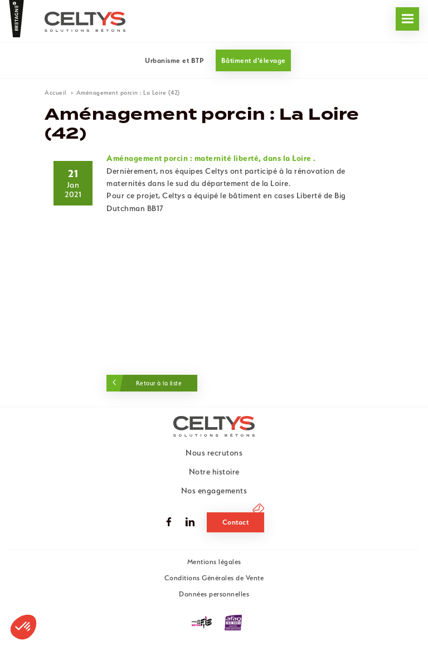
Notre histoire (214, 472)
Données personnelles (214, 594)
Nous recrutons (238, 39)
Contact (235, 522)
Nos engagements (50, 39)
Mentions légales (214, 561)
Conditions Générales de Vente (214, 578)
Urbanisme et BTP (174, 60)
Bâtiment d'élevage (253, 60)
